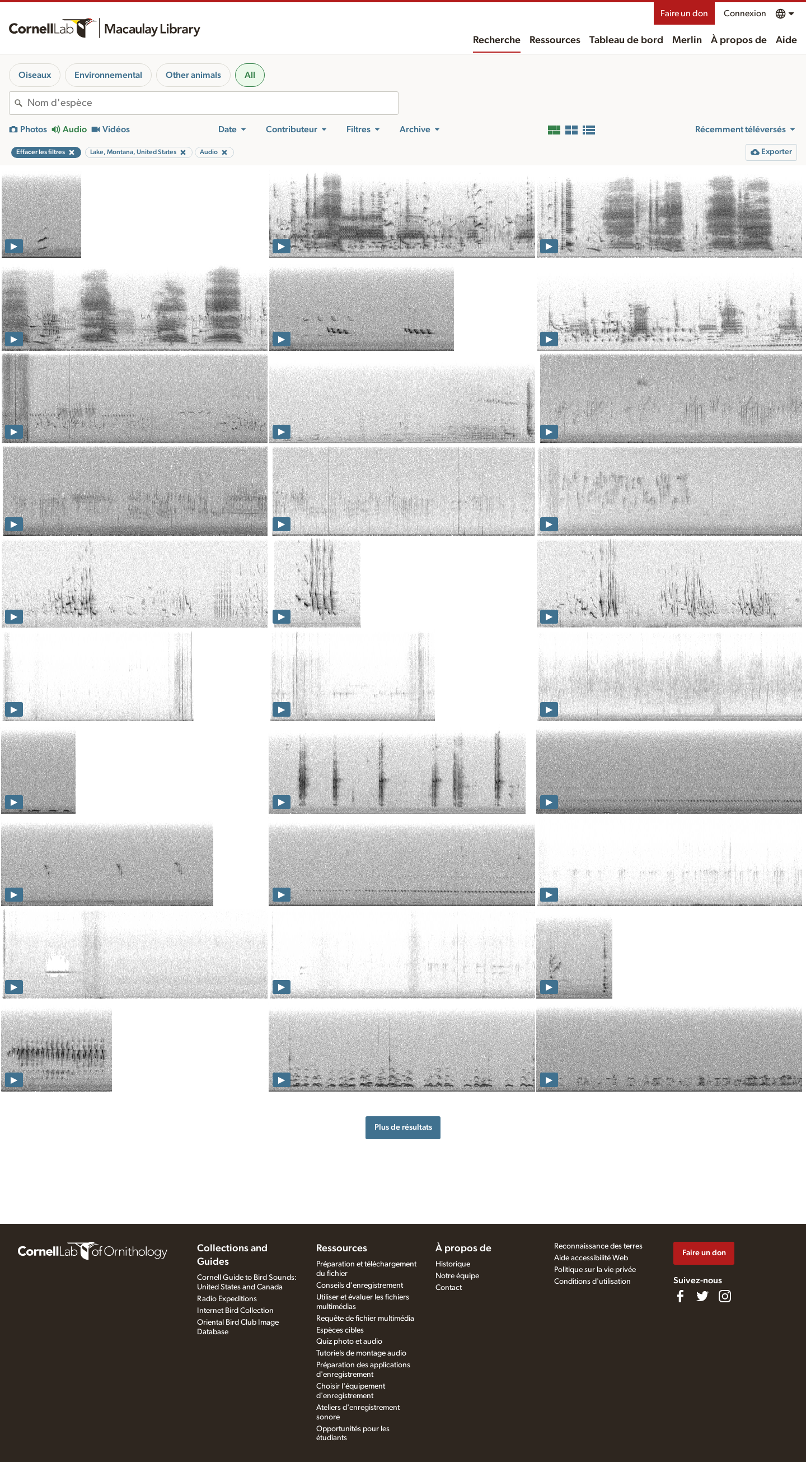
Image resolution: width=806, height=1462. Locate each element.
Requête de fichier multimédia (365, 1318)
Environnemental (108, 75)
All (250, 75)
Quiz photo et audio (349, 1341)
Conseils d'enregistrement (359, 1285)
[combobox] (212, 103)
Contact (448, 1288)
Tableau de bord (626, 40)
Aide (786, 40)
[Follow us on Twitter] (702, 1296)
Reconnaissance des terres (598, 1246)
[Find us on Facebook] (680, 1296)
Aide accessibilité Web (591, 1258)
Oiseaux (34, 75)
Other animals (193, 75)
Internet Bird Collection (235, 1311)
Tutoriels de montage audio (361, 1353)
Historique (452, 1264)
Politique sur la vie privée (595, 1270)
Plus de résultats (403, 1127)
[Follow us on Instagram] (725, 1296)
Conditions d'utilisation (592, 1281)
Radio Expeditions (227, 1299)
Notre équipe (457, 1276)
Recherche (497, 40)
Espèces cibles (340, 1330)
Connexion (745, 13)
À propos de (739, 40)
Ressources (554, 40)
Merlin (687, 40)
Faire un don (684, 13)
